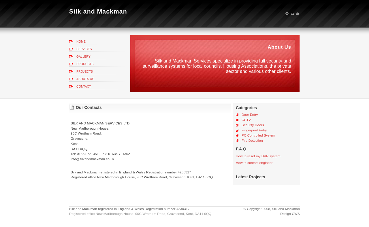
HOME (81, 41)
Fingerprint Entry (254, 130)
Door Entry (250, 115)
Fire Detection (252, 141)
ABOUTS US (85, 79)
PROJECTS (84, 71)
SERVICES (84, 49)
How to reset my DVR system (258, 156)
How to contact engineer (254, 163)
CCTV (246, 120)
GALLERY (83, 56)
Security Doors (253, 125)
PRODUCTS (85, 64)
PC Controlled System (258, 135)
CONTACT (83, 86)
